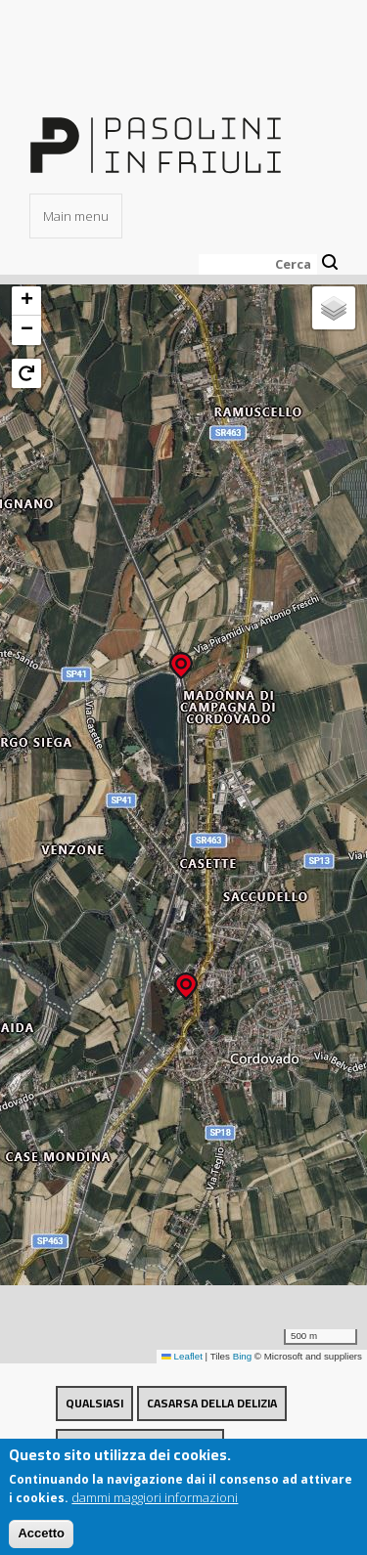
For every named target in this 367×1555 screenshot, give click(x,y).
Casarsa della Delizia (212, 1403)
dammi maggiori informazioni (154, 1506)
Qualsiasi (94, 1403)
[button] (181, 659)
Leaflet (182, 1356)
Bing (242, 1356)
